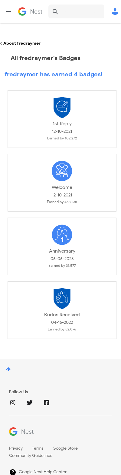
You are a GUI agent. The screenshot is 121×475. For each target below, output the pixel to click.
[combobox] (76, 11)
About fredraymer (22, 43)
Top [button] (8, 369)
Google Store (65, 448)
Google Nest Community (30, 11)
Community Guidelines (30, 455)
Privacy (16, 448)
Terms (38, 448)
